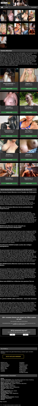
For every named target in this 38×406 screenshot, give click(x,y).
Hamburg (3, 395)
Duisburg (31, 379)
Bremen (3, 399)
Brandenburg (4, 392)
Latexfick (3, 371)
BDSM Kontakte (23, 367)
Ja (12, 334)
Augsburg (17, 382)
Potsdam (10, 392)
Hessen (3, 386)
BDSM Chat (3, 367)
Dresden (12, 388)
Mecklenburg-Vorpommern (7, 397)
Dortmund (22, 379)
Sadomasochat (4, 363)
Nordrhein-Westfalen (6, 379)
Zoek (6, 7)
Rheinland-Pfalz (5, 387)
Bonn (16, 381)
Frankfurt (7, 386)
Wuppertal (7, 381)
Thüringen (3, 394)
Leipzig (7, 388)
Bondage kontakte (23, 372)
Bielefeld (13, 381)
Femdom (3, 369)
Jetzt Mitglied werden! (13, 356)
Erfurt (7, 395)
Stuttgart (14, 383)
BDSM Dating (22, 369)
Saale (10, 393)
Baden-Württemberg (6, 383)
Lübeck (15, 390)
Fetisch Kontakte (23, 368)
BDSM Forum (4, 362)
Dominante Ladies (23, 365)
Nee (26, 334)
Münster (20, 381)
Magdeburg (15, 393)
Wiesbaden (12, 386)
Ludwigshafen (16, 387)
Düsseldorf (17, 379)
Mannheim (23, 383)
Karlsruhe (18, 383)
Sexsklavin (21, 362)
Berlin (2, 389)
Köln (13, 379)
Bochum (3, 381)
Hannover (11, 384)
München (7, 382)
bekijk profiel (9, 88)
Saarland (3, 398)
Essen (27, 379)
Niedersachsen (4, 384)
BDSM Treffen (4, 368)
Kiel (12, 390)
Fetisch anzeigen (5, 366)
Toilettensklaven (23, 366)
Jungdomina (22, 371)
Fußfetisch (21, 363)
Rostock (17, 397)
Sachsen (3, 388)
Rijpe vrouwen (3, 401)
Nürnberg (12, 382)
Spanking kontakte (5, 365)
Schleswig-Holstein (6, 390)
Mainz (10, 387)
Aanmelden (34, 7)
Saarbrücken (9, 398)
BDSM (2, 378)
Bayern (2, 382)
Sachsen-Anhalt (5, 393)
